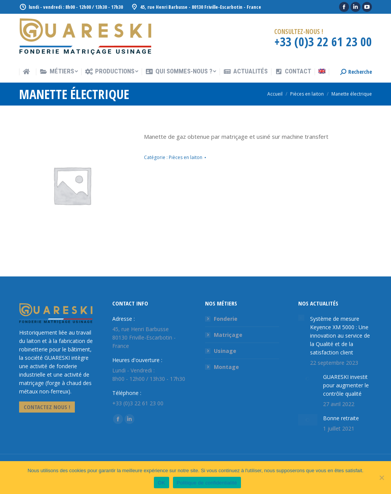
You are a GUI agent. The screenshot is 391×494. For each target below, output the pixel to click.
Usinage (225, 350)
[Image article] (301, 318)
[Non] (381, 477)
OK (161, 483)
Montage (226, 366)
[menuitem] (27, 72)
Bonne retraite (341, 418)
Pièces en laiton (185, 157)
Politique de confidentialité (207, 483)
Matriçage (228, 334)
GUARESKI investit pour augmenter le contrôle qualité (346, 385)
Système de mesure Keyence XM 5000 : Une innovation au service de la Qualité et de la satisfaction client (340, 335)
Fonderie (226, 318)
